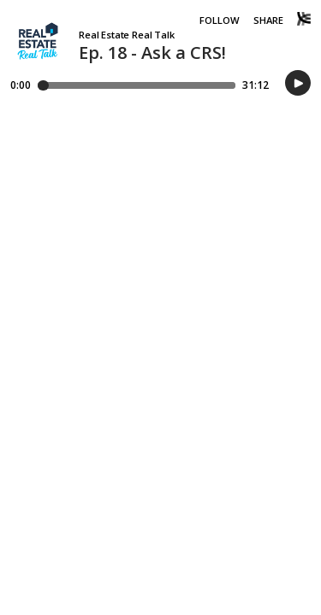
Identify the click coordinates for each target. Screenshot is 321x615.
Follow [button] (219, 20)
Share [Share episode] (268, 20)
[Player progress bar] (136, 85)
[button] (298, 83)
